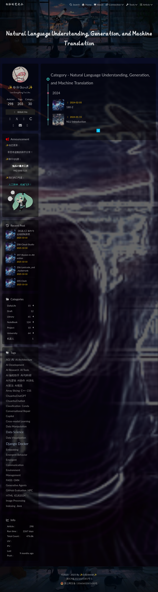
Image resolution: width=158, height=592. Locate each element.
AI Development (15, 364)
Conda (25, 405)
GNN (16, 480)
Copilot (10, 416)
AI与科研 (26, 375)
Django (11, 444)
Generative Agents (16, 485)
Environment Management (13, 473)
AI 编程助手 (12, 375)
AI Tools (24, 369)
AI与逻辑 (11, 380)
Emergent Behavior (16, 454)
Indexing (10, 505)
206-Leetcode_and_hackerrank (26, 269)
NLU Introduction (76, 121)
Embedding (12, 449)
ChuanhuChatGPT (16, 395)
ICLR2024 (19, 495)
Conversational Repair (18, 411)
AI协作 (21, 380)
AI (12, 359)
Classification (13, 405)
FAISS (9, 480)
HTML (9, 495)
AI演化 (30, 380)
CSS (29, 390)
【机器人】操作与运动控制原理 (25, 232)
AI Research (12, 369)
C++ (23, 390)
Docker (23, 444)
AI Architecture (23, 359)
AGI (8, 359)
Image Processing (15, 500)
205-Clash (22, 281)
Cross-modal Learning (18, 421)
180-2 (69, 107)
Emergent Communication (15, 462)
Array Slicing (13, 390)
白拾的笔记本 (14, 4)
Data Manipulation (16, 426)
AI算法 (10, 385)
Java (19, 505)
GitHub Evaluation (16, 490)
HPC (30, 490)
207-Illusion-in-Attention (26, 256)
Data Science (15, 432)
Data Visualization (16, 437)
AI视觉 (18, 385)
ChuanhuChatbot (15, 400)
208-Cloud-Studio (25, 244)
